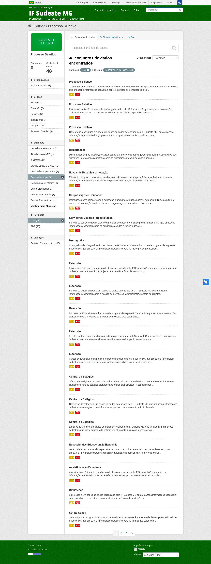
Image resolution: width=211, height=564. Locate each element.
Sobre (137, 10)
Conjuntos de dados (105, 10)
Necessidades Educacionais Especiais (93, 444)
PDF (78, 94)
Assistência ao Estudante (85, 467)
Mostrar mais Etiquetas (43, 206)
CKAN (139, 549)
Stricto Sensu (77, 512)
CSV (72, 94)
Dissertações (77, 149)
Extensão (75, 263)
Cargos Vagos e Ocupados (86, 195)
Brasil (38, 2)
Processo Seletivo (62, 26)
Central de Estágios (81, 376)
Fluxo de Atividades (111, 37)
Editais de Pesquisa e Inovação (88, 172)
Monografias (77, 240)
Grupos (124, 10)
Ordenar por (143, 57)
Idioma (137, 554)
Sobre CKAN (34, 545)
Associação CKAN (37, 549)
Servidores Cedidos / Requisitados (91, 217)
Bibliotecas (76, 490)
